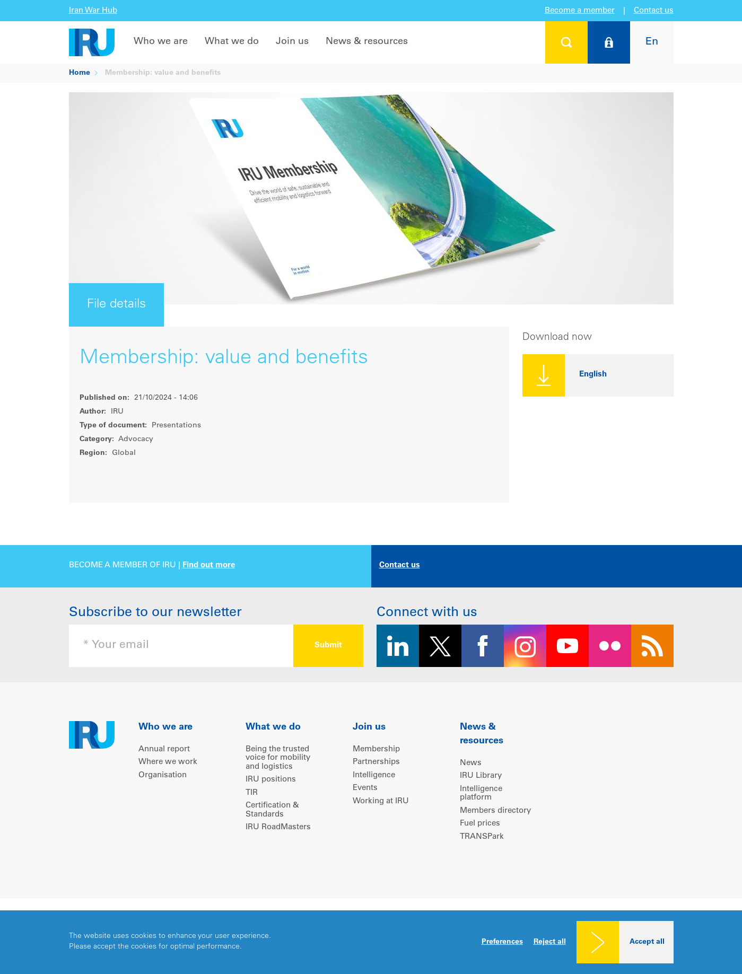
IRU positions (271, 780)
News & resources (367, 42)
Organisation (162, 775)
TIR (252, 793)
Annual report (164, 749)
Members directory (495, 811)
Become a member (580, 11)
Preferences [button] (502, 942)
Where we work (167, 762)
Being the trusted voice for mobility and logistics (278, 758)
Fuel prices (480, 824)
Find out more (208, 565)
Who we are (161, 42)
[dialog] (371, 942)
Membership (376, 749)
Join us (292, 42)
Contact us (654, 11)
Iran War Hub (93, 11)
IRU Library (481, 776)
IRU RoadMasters (278, 827)
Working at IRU (381, 801)
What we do (232, 42)
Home (79, 73)
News (471, 763)
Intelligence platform (481, 793)
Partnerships (376, 762)
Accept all (647, 942)
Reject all (550, 942)
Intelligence (374, 775)
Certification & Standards (272, 810)
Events (365, 788)
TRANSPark (482, 837)
